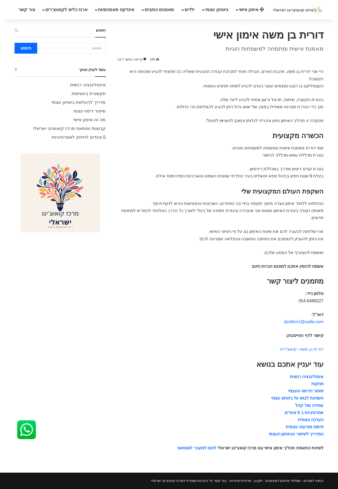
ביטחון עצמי (216, 9)
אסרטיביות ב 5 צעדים (304, 412)
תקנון (258, 481)
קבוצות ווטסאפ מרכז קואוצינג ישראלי (69, 128)
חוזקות (317, 384)
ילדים (190, 9)
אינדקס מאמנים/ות (116, 9)
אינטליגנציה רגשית (306, 376)
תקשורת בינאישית (89, 93)
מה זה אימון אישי (89, 119)
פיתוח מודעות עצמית (304, 427)
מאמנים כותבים (159, 9)
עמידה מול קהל (309, 405)
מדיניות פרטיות (240, 481)
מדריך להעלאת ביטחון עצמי (78, 102)
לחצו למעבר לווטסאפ (196, 448)
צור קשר (26, 9)
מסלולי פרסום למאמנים (283, 481)
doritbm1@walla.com (303, 321)
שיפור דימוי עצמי (89, 111)
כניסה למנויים (313, 481)
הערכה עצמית (310, 419)
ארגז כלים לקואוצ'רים (66, 9)
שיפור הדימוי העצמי (305, 391)
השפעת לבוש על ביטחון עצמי (297, 398)
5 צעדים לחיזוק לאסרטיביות (79, 137)
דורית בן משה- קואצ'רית (301, 349)
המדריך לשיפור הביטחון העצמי (296, 434)
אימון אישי (251, 9)
